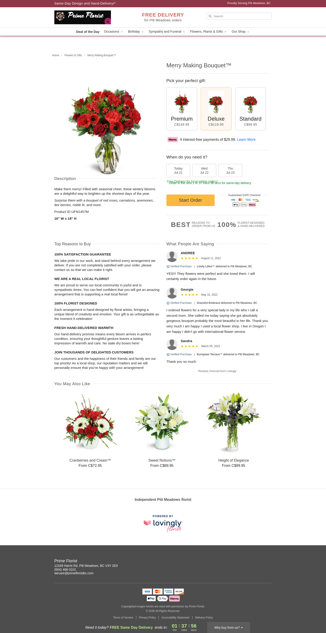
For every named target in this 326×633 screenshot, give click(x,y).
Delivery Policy (204, 617)
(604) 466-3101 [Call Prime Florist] (65, 569)
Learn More (246, 139)
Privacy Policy (147, 617)
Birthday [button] (136, 32)
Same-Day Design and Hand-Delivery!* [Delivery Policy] (85, 3)
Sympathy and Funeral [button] (167, 32)
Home (55, 55)
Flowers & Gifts (73, 55)
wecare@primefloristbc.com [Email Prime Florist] (73, 573)
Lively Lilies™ (206, 266)
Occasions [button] (114, 32)
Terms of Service (123, 617)
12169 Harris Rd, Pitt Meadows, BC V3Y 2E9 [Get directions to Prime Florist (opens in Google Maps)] (86, 565)
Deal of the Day (87, 32)
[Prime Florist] (87, 17)
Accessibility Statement (175, 617)
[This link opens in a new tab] (163, 524)
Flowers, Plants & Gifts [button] (208, 32)
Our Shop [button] (241, 32)
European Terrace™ (210, 354)
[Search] (239, 16)
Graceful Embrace (208, 302)
